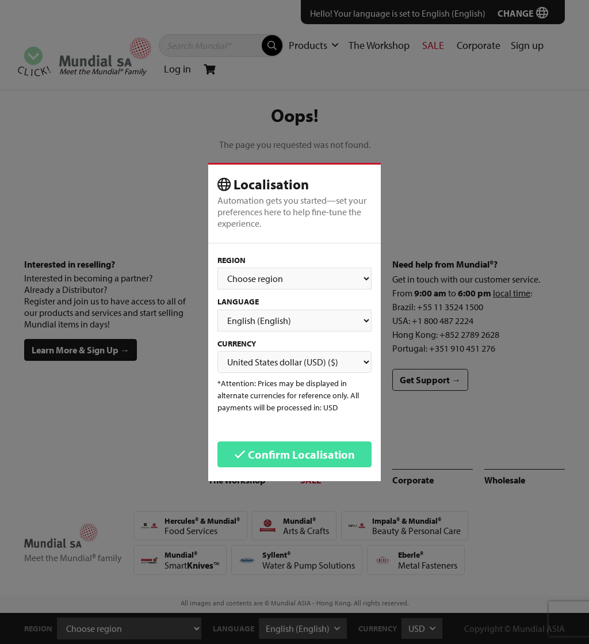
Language (238, 301)
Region (231, 260)
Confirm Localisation (294, 454)
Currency (236, 343)
